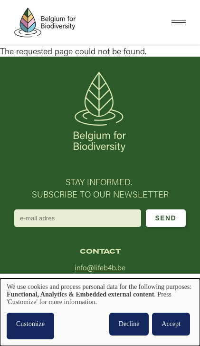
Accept (171, 323)
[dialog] (100, 312)
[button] (178, 22)
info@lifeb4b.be (100, 267)
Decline (129, 323)
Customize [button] (30, 323)
